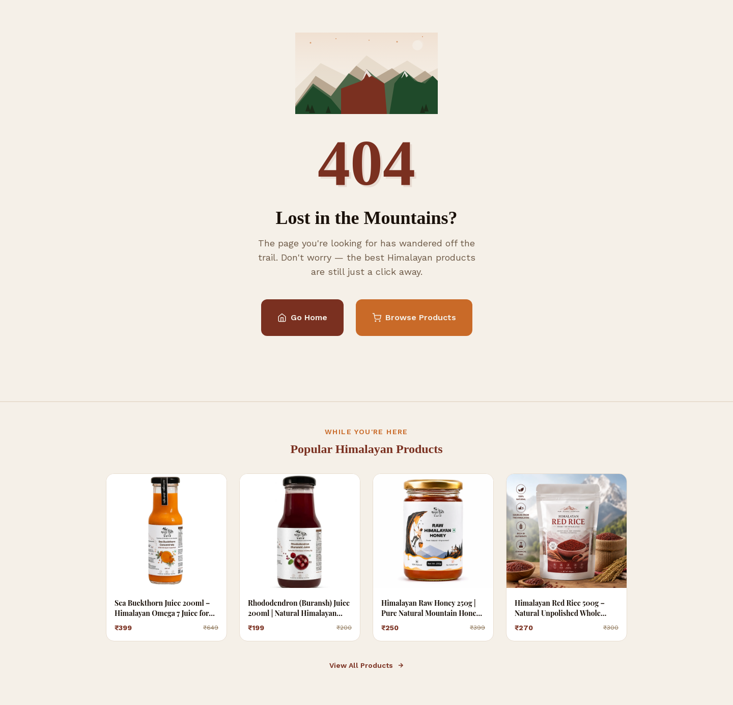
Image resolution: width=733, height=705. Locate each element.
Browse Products (414, 317)
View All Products (366, 665)
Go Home (302, 317)
